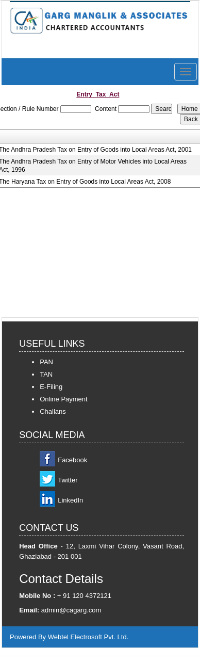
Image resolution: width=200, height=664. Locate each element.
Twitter (67, 480)
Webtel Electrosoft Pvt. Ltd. (88, 637)
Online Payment (64, 399)
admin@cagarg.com (71, 610)
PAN (46, 362)
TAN (46, 374)
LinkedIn (70, 500)
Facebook (72, 460)
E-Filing (51, 387)
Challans (53, 411)
